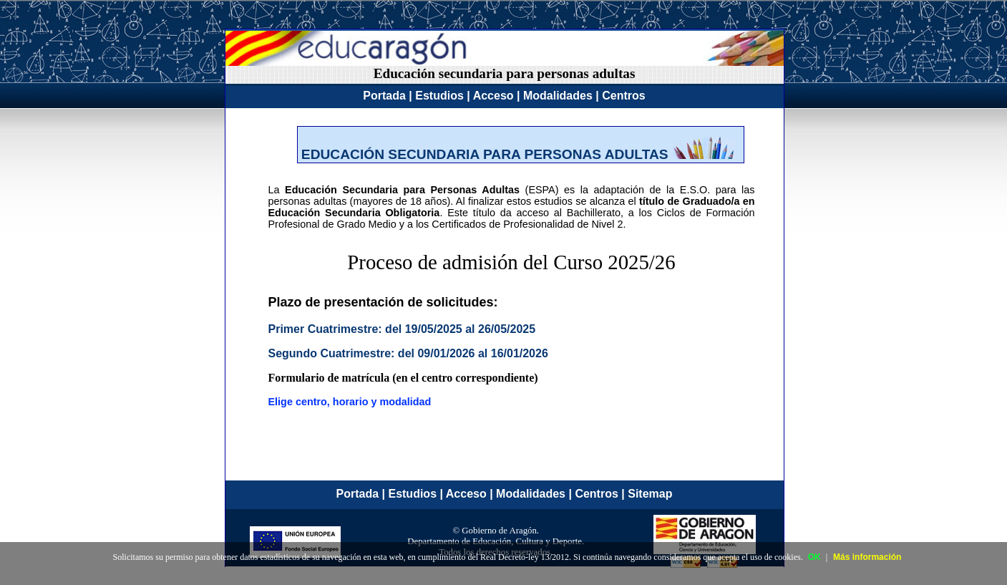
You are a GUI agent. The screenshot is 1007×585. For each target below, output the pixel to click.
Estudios (439, 96)
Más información (867, 557)
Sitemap (650, 494)
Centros (623, 96)
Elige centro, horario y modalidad (350, 401)
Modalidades (558, 96)
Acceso (493, 96)
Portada (384, 96)
